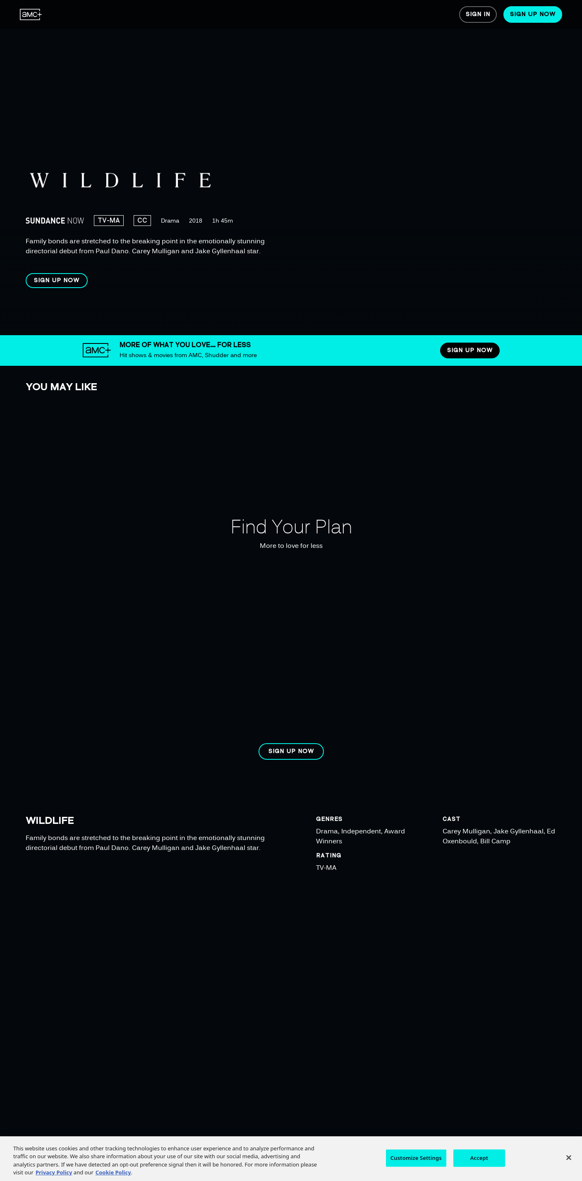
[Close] (569, 1161)
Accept (479, 1161)
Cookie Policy (113, 1176)
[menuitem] (31, 14)
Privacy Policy (54, 1176)
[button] (57, 280)
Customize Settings (416, 1161)
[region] (268, 167)
